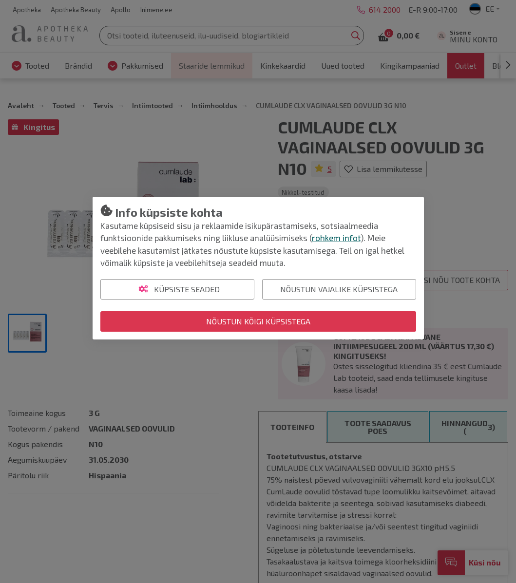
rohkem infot (336, 238)
